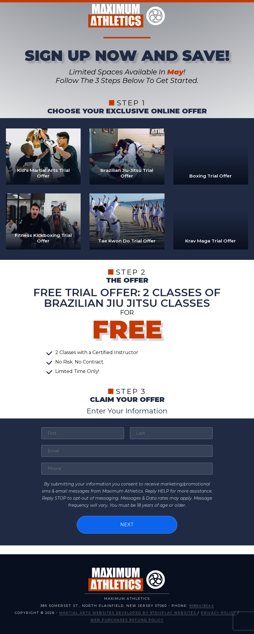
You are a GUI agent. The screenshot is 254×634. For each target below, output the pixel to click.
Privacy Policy (218, 611)
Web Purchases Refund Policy (127, 619)
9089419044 (201, 604)
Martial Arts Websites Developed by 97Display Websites (128, 611)
